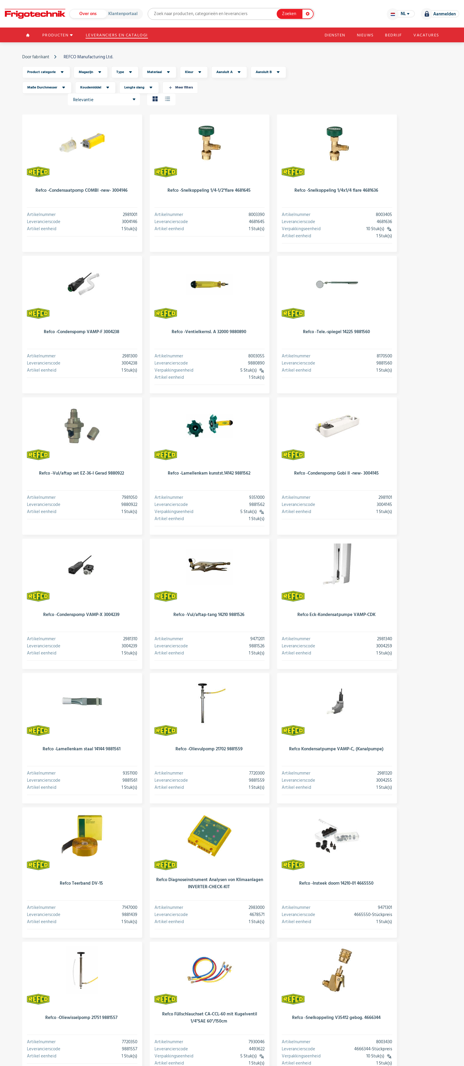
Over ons (89, 14)
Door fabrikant (37, 57)
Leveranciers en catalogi (120, 35)
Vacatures (425, 35)
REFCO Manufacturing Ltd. (89, 57)
